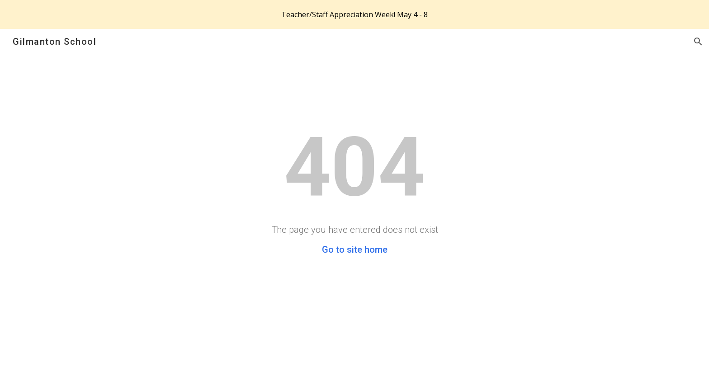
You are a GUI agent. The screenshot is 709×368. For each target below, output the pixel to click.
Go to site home (355, 249)
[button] (698, 41)
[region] (354, 14)
